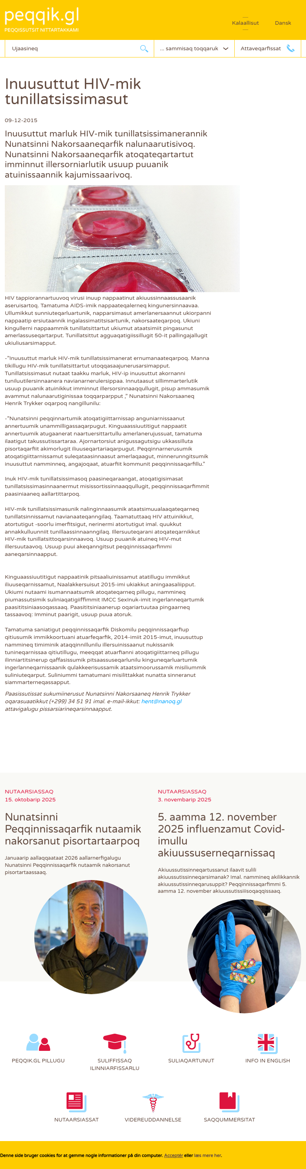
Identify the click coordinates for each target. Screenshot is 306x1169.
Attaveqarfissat (261, 48)
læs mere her (207, 1155)
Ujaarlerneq (144, 48)
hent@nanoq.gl (161, 701)
